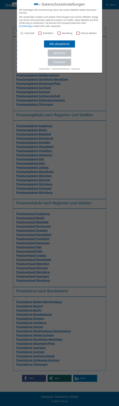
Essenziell (27, 33)
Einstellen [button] (59, 62)
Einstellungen (26, 26)
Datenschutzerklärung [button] (61, 69)
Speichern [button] (59, 53)
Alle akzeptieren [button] (59, 44)
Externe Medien (86, 33)
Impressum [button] (75, 69)
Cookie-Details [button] (44, 69)
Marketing (64, 33)
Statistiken (45, 33)
